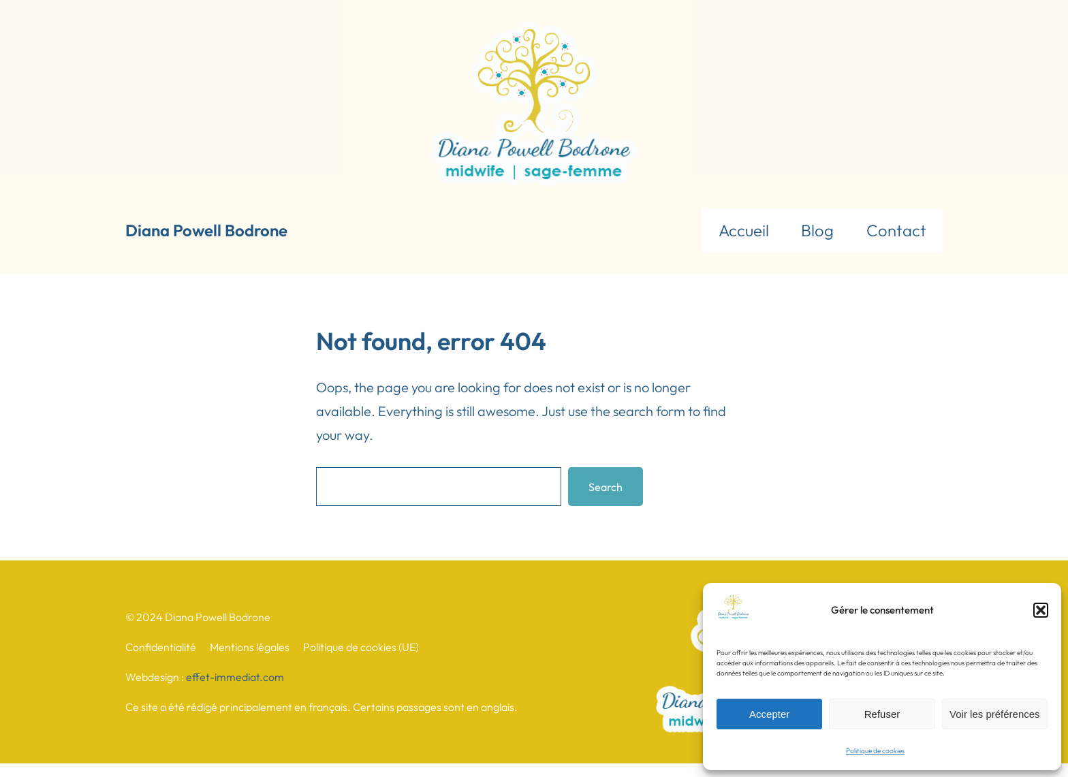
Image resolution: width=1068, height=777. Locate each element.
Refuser (882, 714)
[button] (1041, 610)
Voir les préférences (994, 714)
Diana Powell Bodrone (206, 230)
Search (605, 487)
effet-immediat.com (235, 677)
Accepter (769, 714)
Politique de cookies (875, 750)
